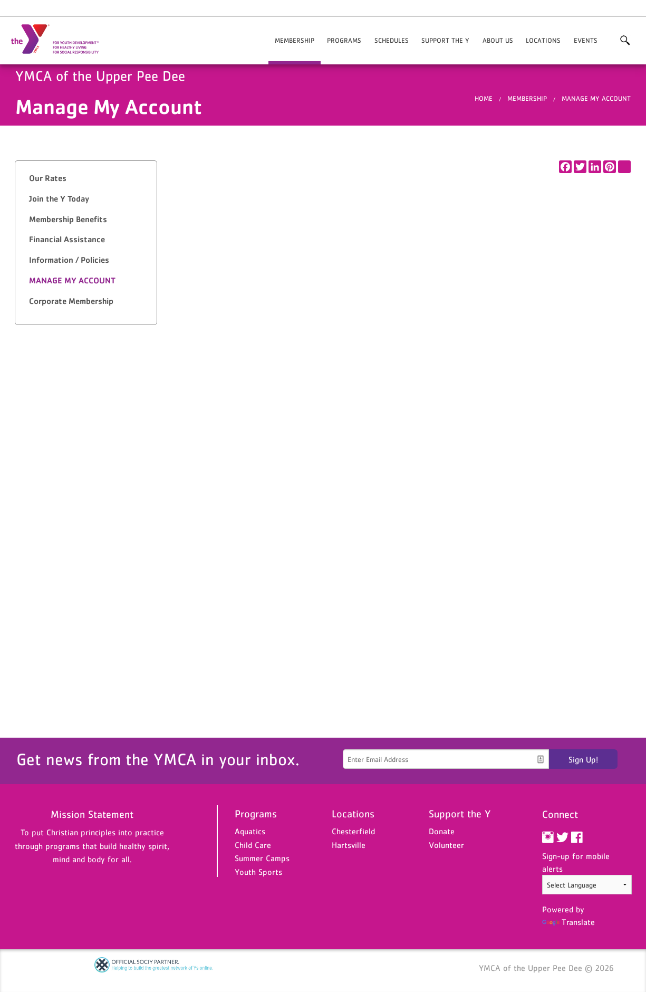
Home (484, 98)
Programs (344, 40)
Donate (442, 831)
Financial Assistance (67, 239)
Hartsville (348, 845)
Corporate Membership (71, 301)
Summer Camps (262, 858)
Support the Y (445, 40)
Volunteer (446, 845)
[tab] (86, 178)
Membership (294, 40)
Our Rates (47, 178)
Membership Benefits (68, 219)
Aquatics (250, 831)
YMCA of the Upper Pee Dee (61, 39)
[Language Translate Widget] (587, 884)
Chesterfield (353, 831)
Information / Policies (69, 260)
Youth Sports (258, 871)
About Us (498, 40)
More (625, 40)
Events (585, 40)
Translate (568, 922)
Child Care (253, 845)
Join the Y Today (59, 199)
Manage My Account (596, 98)
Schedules (391, 40)
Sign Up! (583, 759)
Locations (543, 40)
